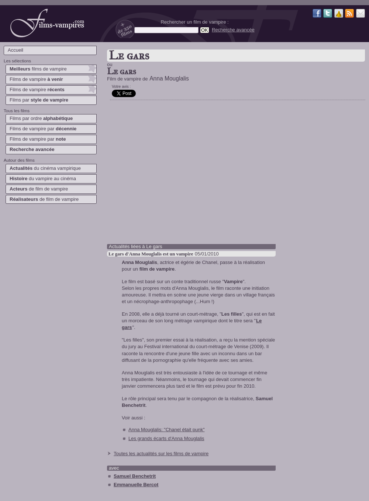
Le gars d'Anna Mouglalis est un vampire (150, 253)
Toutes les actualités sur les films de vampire (161, 453)
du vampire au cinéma (43, 178)
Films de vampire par (43, 128)
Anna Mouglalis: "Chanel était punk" (166, 429)
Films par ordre (41, 118)
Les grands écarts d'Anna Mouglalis (166, 438)
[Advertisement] (50, 258)
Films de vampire (36, 79)
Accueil (15, 50)
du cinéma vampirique (45, 168)
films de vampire (38, 69)
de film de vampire (39, 189)
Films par (39, 100)
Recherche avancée (233, 29)
